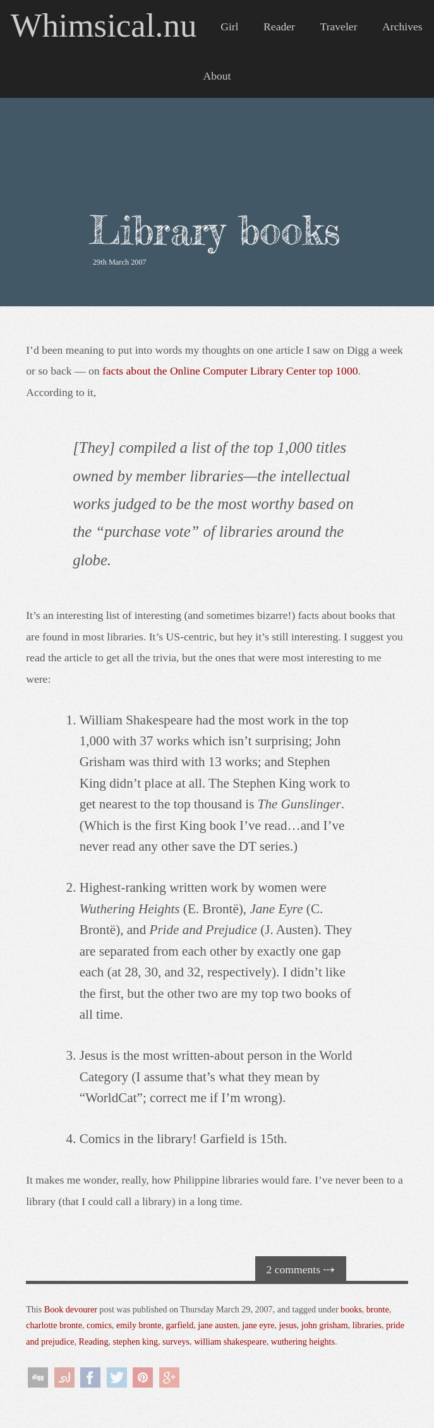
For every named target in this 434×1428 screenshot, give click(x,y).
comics (99, 1325)
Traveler (339, 26)
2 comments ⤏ (301, 1269)
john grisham (324, 1325)
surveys (176, 1341)
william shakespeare (230, 1341)
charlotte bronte (54, 1325)
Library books (215, 230)
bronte (377, 1309)
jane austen (218, 1325)
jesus (288, 1325)
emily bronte (139, 1325)
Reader (279, 26)
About (217, 75)
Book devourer (70, 1309)
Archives (402, 26)
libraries (367, 1325)
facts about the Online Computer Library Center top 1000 (230, 370)
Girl (229, 26)
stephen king (135, 1341)
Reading (94, 1341)
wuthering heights (303, 1341)
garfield (180, 1325)
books (351, 1309)
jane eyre (258, 1325)
